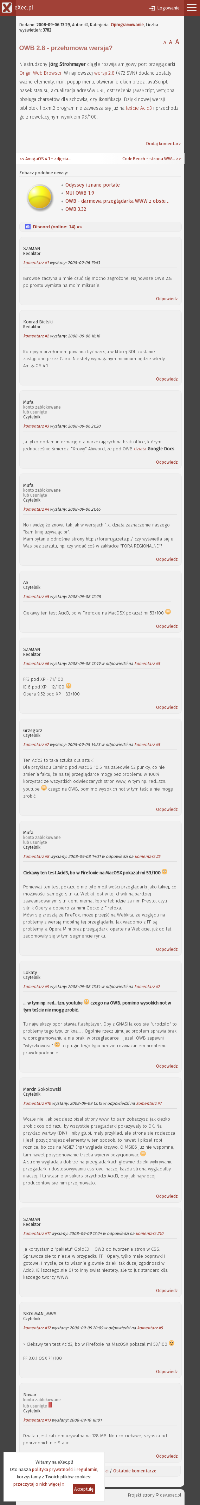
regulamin (87, 1469)
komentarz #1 (36, 262)
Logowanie (168, 8)
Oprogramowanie (127, 24)
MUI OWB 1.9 (79, 193)
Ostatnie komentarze (134, 1470)
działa (140, 448)
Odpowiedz (167, 298)
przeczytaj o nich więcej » (39, 1484)
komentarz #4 (36, 509)
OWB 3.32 (75, 209)
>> (178, 158)
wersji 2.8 (104, 73)
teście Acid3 (139, 108)
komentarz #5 (36, 596)
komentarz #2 (36, 336)
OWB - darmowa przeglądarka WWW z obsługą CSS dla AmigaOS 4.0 (118, 201)
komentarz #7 (36, 744)
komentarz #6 (36, 663)
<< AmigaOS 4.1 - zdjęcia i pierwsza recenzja (45, 158)
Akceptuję (83, 1489)
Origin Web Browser (40, 73)
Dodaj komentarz (163, 143)
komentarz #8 (36, 856)
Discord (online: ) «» (57, 226)
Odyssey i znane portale (92, 185)
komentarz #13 (37, 1420)
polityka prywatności (52, 1469)
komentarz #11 (36, 1233)
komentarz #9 (36, 986)
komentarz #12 (37, 1327)
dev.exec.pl (170, 1495)
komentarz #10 (37, 1103)
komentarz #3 (36, 426)
